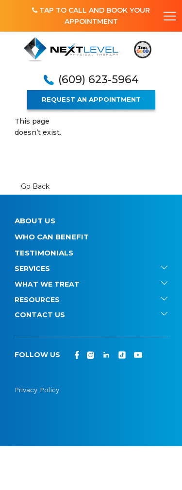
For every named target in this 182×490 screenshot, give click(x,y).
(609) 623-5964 (98, 79)
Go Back (35, 186)
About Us (35, 220)
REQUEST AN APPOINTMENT (91, 99)
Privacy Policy (37, 390)
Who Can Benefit (52, 236)
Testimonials (44, 252)
